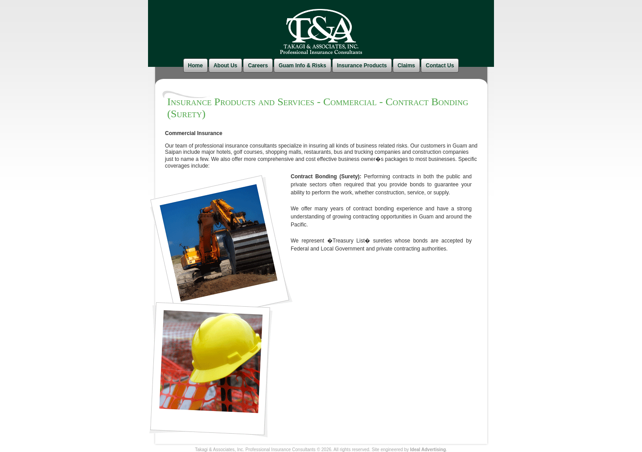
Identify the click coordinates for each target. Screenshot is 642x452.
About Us (225, 65)
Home (195, 65)
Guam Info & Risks (302, 65)
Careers (258, 65)
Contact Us (440, 65)
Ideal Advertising (428, 449)
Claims (406, 65)
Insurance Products (362, 65)
